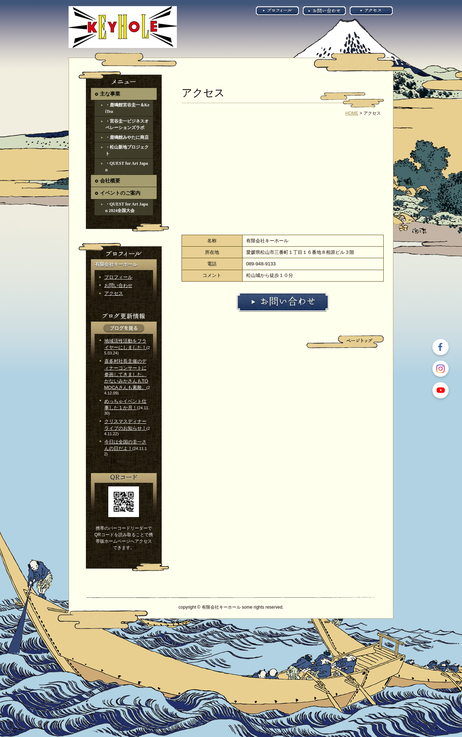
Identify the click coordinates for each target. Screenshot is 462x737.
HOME (351, 113)
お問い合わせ (118, 285)
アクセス (113, 293)
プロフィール (118, 277)
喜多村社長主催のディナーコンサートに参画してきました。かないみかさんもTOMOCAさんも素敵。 (126, 374)
